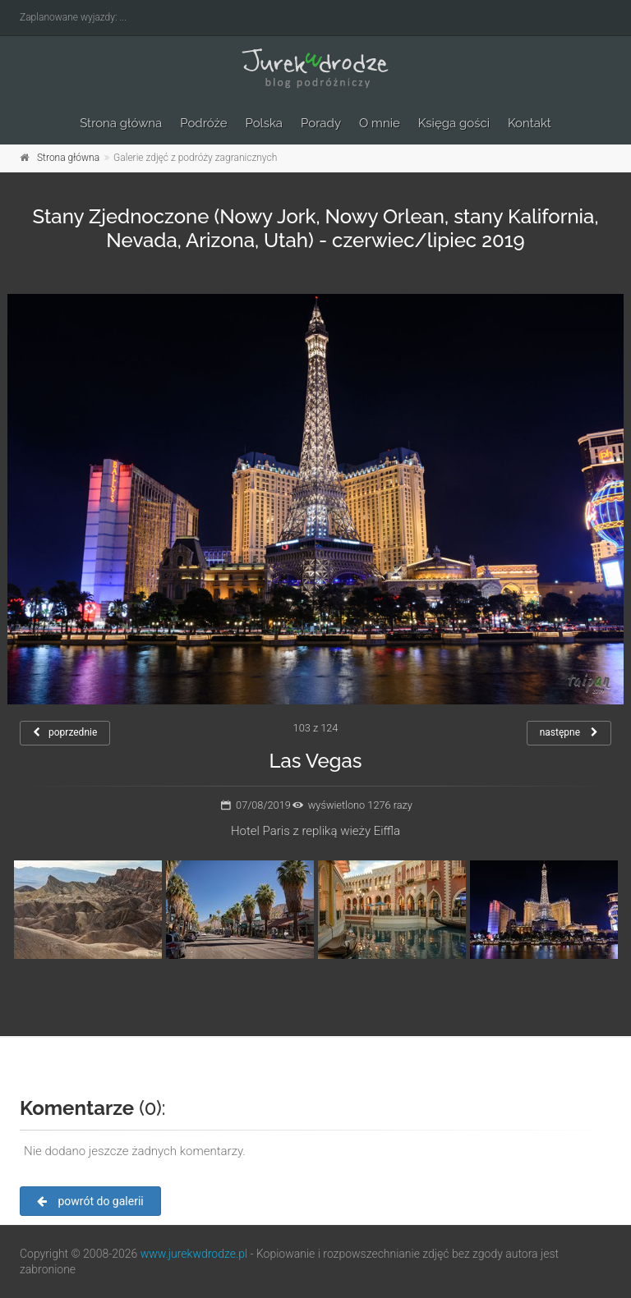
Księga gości (454, 123)
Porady (321, 123)
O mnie (379, 123)
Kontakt (529, 123)
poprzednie (65, 732)
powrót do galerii (90, 1201)
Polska (264, 123)
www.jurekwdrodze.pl (193, 1253)
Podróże (203, 123)
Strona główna (121, 123)
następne (569, 732)
